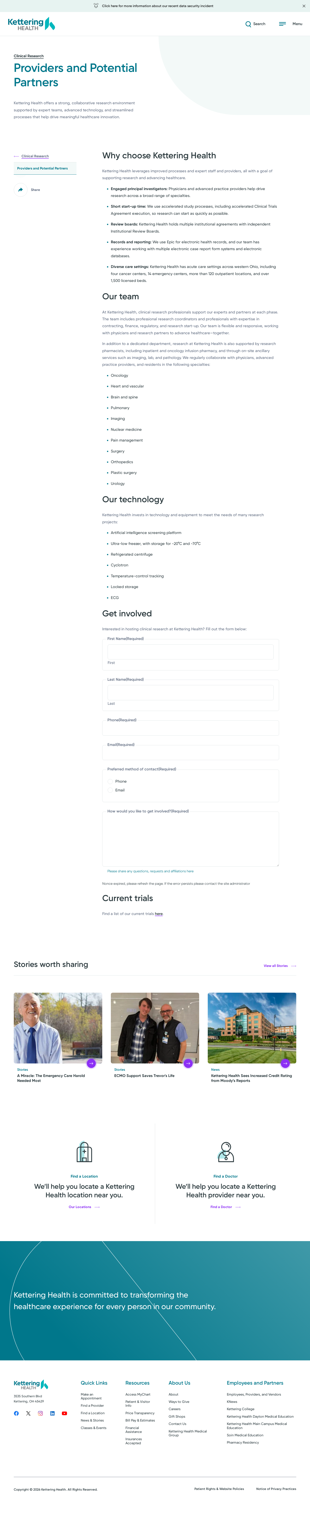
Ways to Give (179, 1418)
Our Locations (84, 1207)
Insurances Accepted (133, 1458)
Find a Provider (92, 1422)
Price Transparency (139, 1430)
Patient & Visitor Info (137, 1420)
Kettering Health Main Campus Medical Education (257, 1443)
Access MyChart (137, 1411)
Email (120, 744)
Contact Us (177, 1441)
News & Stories (92, 1437)
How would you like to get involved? (148, 811)
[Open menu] (290, 24)
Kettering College (240, 1426)
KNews (232, 1418)
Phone (121, 720)
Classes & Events (93, 1445)
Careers (174, 1426)
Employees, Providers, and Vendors (254, 1411)
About (173, 1411)
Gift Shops (177, 1433)
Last (111, 703)
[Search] (255, 24)
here (159, 913)
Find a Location (93, 1430)
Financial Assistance (133, 1446)
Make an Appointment (91, 1413)
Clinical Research (29, 56)
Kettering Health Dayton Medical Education (260, 1433)
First (111, 663)
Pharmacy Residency (243, 1459)
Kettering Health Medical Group (188, 1450)
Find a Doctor (226, 1207)
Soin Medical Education (245, 1452)
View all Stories (280, 966)
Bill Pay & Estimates (140, 1437)
